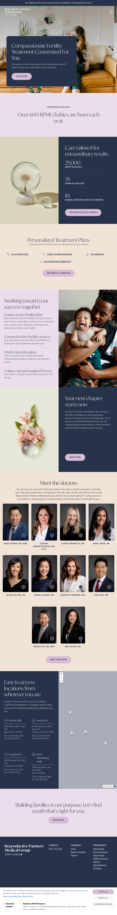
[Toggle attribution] (114, 786)
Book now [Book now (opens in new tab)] (21, 76)
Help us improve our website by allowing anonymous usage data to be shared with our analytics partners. (56, 906)
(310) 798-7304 (42, 739)
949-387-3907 (42, 780)
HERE (111, 786)
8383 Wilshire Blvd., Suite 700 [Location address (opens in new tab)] (14, 728)
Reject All (103, 898)
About (73, 849)
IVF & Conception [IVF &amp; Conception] (100, 852)
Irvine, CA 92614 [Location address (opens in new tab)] (38, 773)
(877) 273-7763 (55, 849)
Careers (74, 855)
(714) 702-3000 (16, 770)
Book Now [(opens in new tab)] (75, 457)
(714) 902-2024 (14, 772)
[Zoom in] (61, 674)
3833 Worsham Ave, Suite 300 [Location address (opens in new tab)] (14, 762)
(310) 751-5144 (14, 739)
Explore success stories (83, 212)
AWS (106, 786)
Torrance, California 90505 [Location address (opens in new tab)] (43, 732)
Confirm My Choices (103, 904)
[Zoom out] (61, 677)
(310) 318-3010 (44, 736)
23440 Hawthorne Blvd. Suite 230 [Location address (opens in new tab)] (42, 728)
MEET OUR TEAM (58, 660)
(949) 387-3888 (44, 777)
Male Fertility (98, 849)
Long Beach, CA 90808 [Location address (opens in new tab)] (13, 766)
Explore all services (58, 273)
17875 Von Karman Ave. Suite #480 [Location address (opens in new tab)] (41, 769)
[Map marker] (70, 713)
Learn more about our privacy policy (18, 896)
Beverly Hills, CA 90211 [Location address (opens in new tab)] (13, 732)
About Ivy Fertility (78, 852)
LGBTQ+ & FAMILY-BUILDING (59, 254)
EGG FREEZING (97, 254)
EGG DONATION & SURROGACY (57, 262)
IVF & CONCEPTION (19, 254)
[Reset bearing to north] (61, 680)
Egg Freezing (98, 855)
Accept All (103, 891)
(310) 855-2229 (16, 736)
